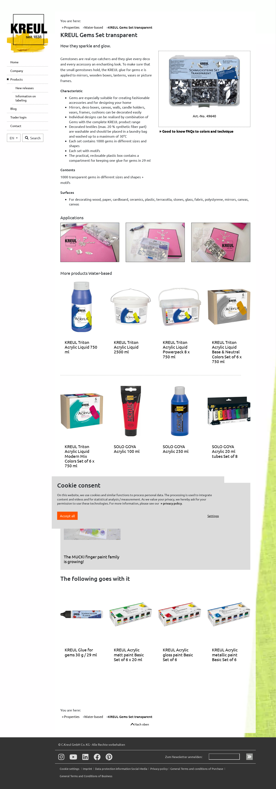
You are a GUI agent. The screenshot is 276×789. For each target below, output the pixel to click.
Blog (13, 108)
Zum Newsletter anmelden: (183, 757)
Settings (213, 516)
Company (16, 71)
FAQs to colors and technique (197, 131)
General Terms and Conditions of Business (86, 776)
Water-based (93, 27)
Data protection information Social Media (121, 768)
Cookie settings (70, 768)
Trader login (18, 117)
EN (12, 138)
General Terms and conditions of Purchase (196, 768)
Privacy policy (159, 768)
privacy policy (172, 503)
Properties (71, 27)
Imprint (87, 768)
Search (33, 138)
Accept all (67, 516)
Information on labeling (26, 98)
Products (16, 79)
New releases (25, 88)
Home (14, 62)
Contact (15, 126)
